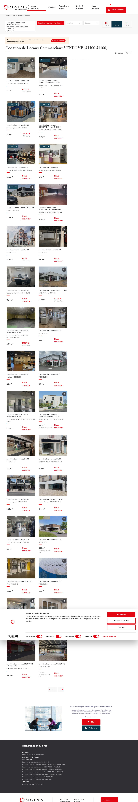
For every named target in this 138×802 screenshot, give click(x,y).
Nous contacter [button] (116, 10)
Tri (127, 53)
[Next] (62, 689)
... (55, 689)
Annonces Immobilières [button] (33, 7)
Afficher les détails (109, 798)
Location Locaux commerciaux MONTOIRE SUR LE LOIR (41, 767)
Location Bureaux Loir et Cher (33, 755)
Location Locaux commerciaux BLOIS (35, 762)
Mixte (117, 24)
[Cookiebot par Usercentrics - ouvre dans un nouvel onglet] (13, 798)
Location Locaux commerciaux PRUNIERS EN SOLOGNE (42, 769)
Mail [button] (91, 722)
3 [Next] (59, 689)
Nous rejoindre (95, 7)
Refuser (121, 789)
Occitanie (20, 31)
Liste (107, 24)
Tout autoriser (121, 776)
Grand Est (20, 29)
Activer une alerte (59, 40)
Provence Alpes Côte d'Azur (20, 27)
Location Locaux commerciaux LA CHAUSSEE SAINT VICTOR (43, 764)
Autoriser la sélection (121, 782)
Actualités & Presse (64, 7)
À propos (51, 7)
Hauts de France (20, 25)
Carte (127, 24)
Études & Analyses (79, 7)
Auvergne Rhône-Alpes (20, 23)
